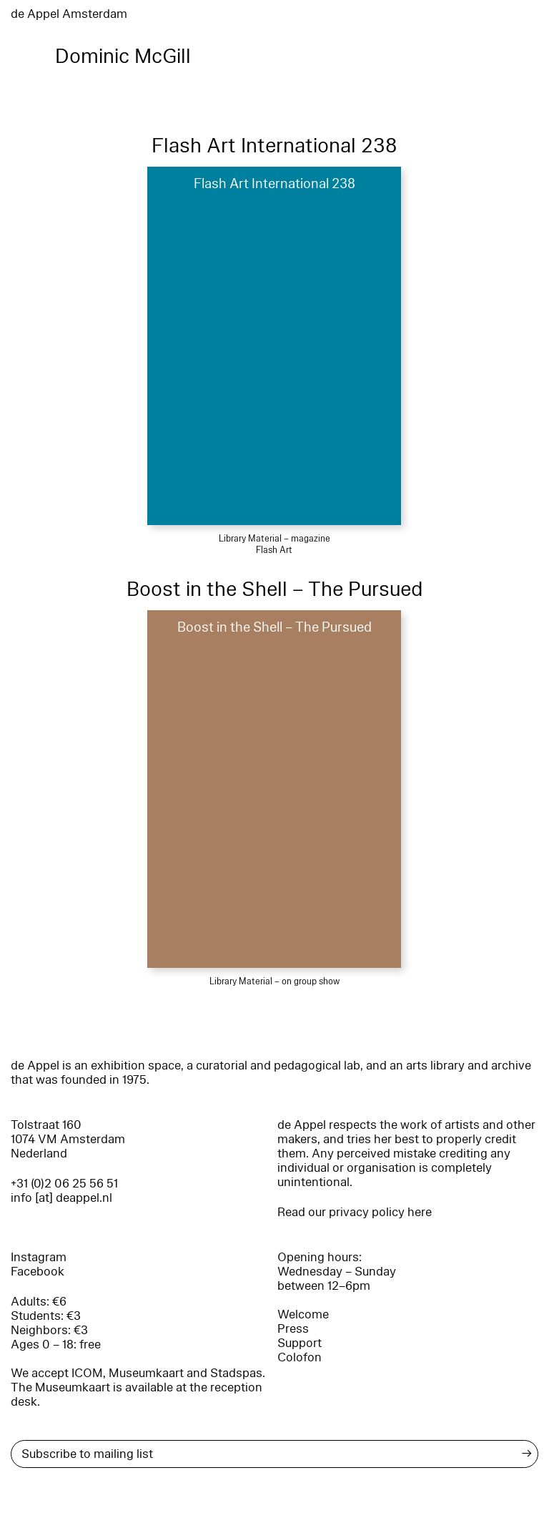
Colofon (299, 1357)
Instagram (38, 1257)
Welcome (303, 1314)
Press (293, 1329)
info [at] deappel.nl (61, 1198)
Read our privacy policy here (354, 1212)
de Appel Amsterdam (69, 14)
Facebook (37, 1271)
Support (299, 1343)
